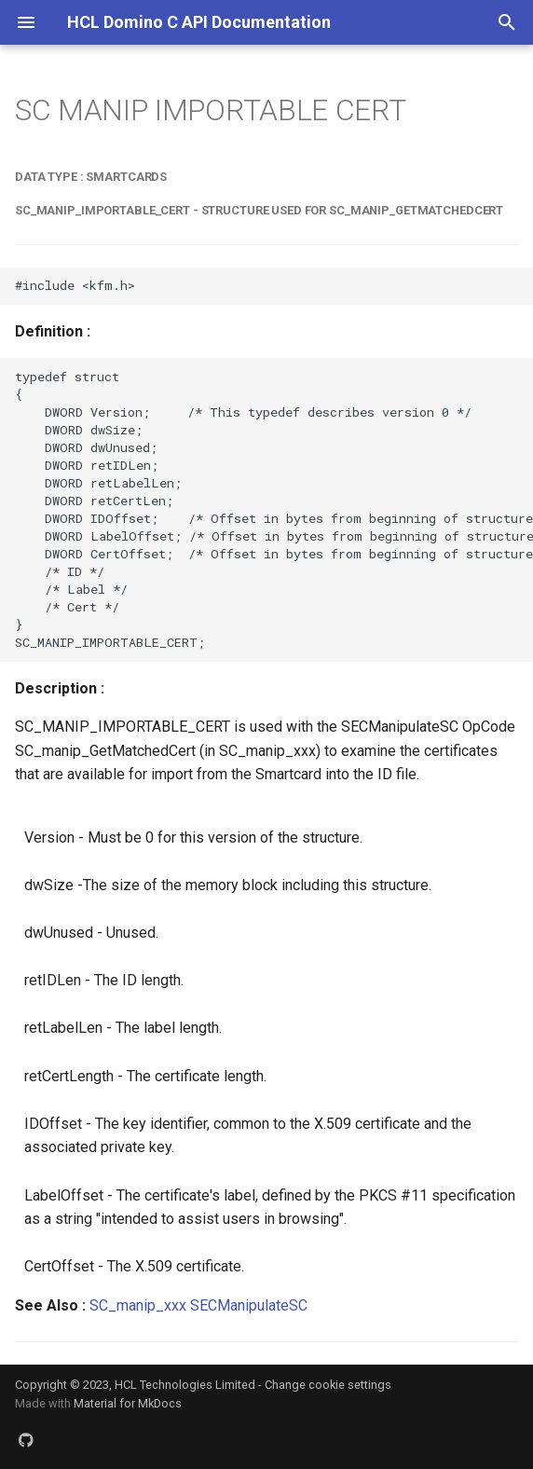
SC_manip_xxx (137, 1305)
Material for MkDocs (128, 1403)
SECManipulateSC (249, 1305)
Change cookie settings (328, 1385)
